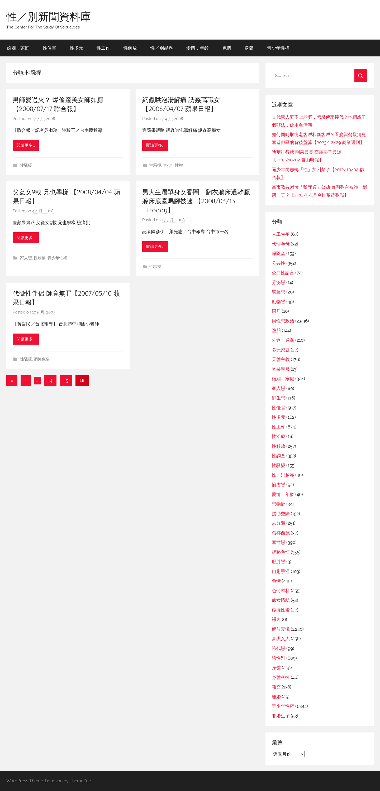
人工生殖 (281, 234)
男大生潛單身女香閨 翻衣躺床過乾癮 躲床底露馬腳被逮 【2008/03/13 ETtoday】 (199, 201)
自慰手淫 (281, 571)
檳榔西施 (281, 533)
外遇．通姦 (283, 340)
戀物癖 (278, 504)
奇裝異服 (281, 369)
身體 (249, 48)
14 (50, 380)
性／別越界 (161, 48)
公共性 (278, 263)
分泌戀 (278, 282)
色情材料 (281, 590)
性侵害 (49, 48)
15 (66, 380)
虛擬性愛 (281, 609)
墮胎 (276, 330)
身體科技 (281, 677)
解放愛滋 (281, 629)
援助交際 (281, 513)
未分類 (278, 523)
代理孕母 (281, 244)
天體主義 (281, 359)
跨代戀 (278, 648)
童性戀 (278, 542)
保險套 (278, 253)
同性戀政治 (283, 321)
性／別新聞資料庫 (48, 16)
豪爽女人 (281, 638)
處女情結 (281, 600)
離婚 (276, 696)
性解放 (130, 48)
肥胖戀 (278, 561)
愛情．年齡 (197, 48)
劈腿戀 (278, 292)
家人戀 (26, 257)
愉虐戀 (278, 484)
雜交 (276, 686)
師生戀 (278, 398)
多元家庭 (281, 350)
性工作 (103, 48)
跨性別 (278, 658)
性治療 (278, 436)
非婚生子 (281, 715)
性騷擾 (26, 165)
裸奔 (276, 619)
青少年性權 (278, 48)
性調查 (278, 455)
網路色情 (42, 359)
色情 (226, 48)
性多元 (76, 48)
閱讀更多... (26, 145)
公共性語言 (283, 272)
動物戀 (278, 301)
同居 (276, 311)
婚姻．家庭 (18, 48)
